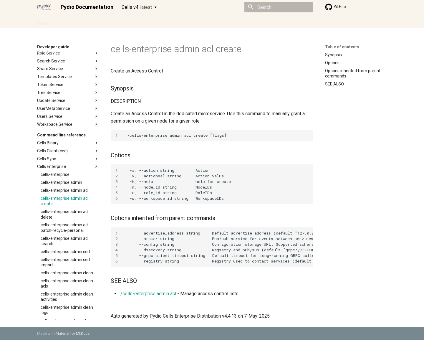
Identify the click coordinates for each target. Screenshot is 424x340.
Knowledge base (164, 21)
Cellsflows (95, 21)
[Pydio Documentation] (44, 7)
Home (42, 21)
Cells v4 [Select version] (137, 7)
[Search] (278, 7)
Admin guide (67, 21)
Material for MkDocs (73, 333)
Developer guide (127, 21)
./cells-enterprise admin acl (148, 293)
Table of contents (342, 46)
